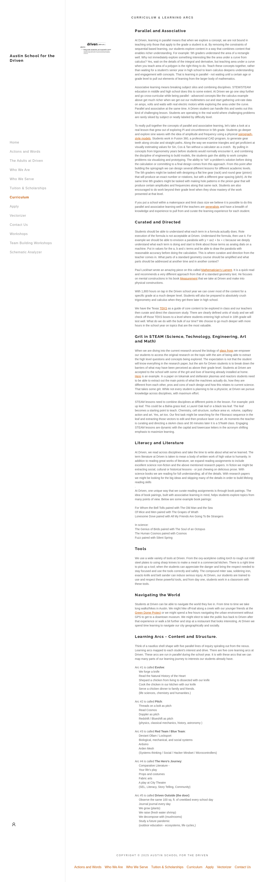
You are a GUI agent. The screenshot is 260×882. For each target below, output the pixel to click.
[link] (32, 60)
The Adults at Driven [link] (26, 160)
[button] (14, 824)
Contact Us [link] (19, 224)
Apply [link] (14, 206)
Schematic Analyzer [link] (26, 252)
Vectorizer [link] (18, 215)
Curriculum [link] (19, 197)
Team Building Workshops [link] (31, 243)
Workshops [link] (19, 234)
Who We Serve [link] (22, 179)
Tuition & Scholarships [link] (28, 188)
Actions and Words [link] (25, 151)
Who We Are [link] (20, 170)
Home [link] (14, 142)
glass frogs (226, 350)
